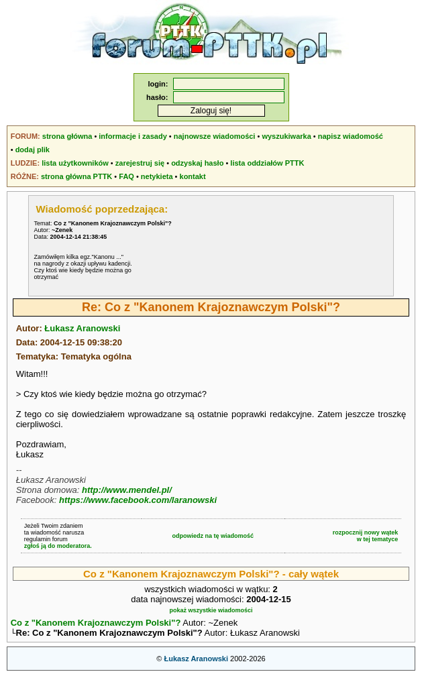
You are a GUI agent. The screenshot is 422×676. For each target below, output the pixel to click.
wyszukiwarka (286, 136)
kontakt (193, 176)
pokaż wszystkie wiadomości (210, 610)
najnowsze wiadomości (215, 136)
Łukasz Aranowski (82, 328)
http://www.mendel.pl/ (127, 490)
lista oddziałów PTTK (267, 163)
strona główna (67, 136)
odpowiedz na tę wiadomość (213, 535)
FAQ (126, 176)
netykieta (157, 176)
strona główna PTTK (76, 176)
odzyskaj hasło (197, 163)
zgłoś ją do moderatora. (58, 546)
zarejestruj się (139, 163)
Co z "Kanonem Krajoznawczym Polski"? (96, 623)
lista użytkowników (75, 163)
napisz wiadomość (350, 136)
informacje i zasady (133, 136)
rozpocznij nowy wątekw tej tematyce (366, 536)
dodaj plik (32, 150)
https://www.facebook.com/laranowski (138, 500)
